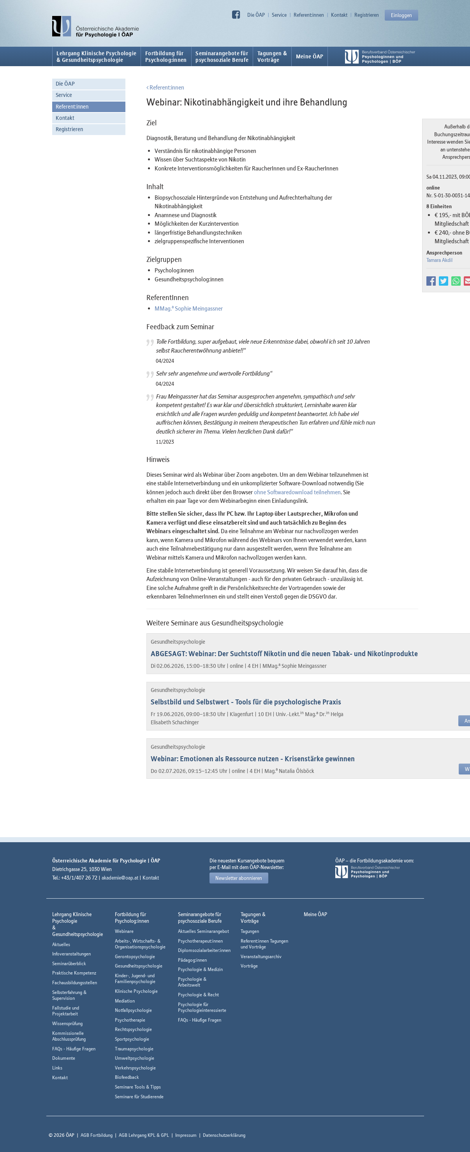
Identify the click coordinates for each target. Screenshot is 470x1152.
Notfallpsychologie (133, 1010)
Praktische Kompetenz (74, 973)
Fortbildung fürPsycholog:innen (166, 56)
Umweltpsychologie (134, 1058)
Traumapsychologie (134, 1049)
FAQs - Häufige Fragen (73, 1049)
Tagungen (250, 931)
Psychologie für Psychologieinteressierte (202, 1007)
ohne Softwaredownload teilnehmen (297, 491)
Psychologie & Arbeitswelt (192, 982)
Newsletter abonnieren (238, 878)
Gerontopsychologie (135, 956)
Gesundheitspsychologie (138, 966)
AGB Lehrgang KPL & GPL (144, 1135)
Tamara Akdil (439, 260)
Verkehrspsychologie (135, 1068)
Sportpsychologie (132, 1039)
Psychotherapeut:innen (200, 941)
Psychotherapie (130, 1020)
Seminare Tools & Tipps (138, 1087)
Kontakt (339, 15)
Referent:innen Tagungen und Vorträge (264, 944)
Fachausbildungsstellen (74, 982)
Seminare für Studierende (139, 1096)
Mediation (125, 1001)
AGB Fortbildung (97, 1135)
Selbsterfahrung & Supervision (69, 995)
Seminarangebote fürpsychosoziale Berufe (221, 56)
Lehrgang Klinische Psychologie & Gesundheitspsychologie (96, 56)
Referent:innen (309, 15)
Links (57, 1068)
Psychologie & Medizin (200, 969)
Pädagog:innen (192, 960)
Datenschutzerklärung (224, 1135)
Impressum (186, 1135)
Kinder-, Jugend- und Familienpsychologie (135, 979)
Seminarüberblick (69, 963)
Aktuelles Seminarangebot (203, 931)
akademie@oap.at (120, 878)
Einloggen (401, 15)
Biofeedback (127, 1077)
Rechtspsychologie (133, 1029)
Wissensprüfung (67, 1023)
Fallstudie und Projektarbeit (65, 1011)
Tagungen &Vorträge (272, 56)
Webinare (124, 931)
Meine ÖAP (310, 56)
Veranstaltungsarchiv (261, 956)
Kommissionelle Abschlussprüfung (69, 1036)
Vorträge (249, 966)
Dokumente (63, 1058)
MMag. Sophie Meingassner (189, 308)
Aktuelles (61, 944)
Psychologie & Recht (198, 994)
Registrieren (366, 15)
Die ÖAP (256, 15)
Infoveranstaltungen (71, 954)
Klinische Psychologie (136, 991)
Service (279, 15)
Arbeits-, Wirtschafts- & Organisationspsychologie (140, 944)
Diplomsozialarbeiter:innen (204, 950)
